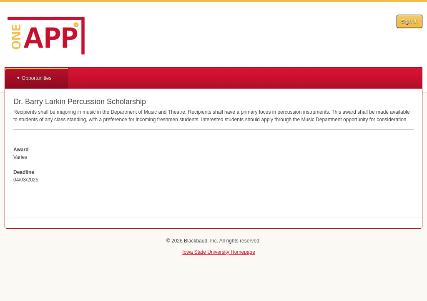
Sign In (409, 21)
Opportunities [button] (36, 78)
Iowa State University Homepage (218, 252)
